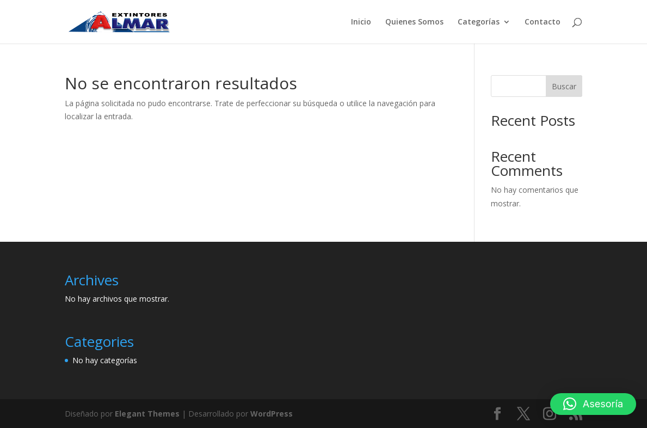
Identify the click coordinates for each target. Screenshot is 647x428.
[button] (593, 404)
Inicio (361, 22)
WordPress (271, 413)
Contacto (542, 22)
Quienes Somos (414, 22)
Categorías (479, 22)
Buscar (564, 86)
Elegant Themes (147, 413)
